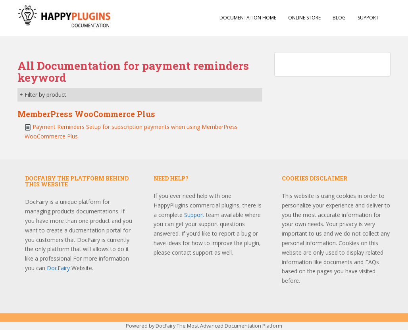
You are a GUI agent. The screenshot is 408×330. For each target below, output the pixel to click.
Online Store (304, 17)
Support (368, 17)
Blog (339, 17)
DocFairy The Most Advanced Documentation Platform (219, 325)
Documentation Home (247, 17)
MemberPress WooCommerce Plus (86, 114)
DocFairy (59, 268)
